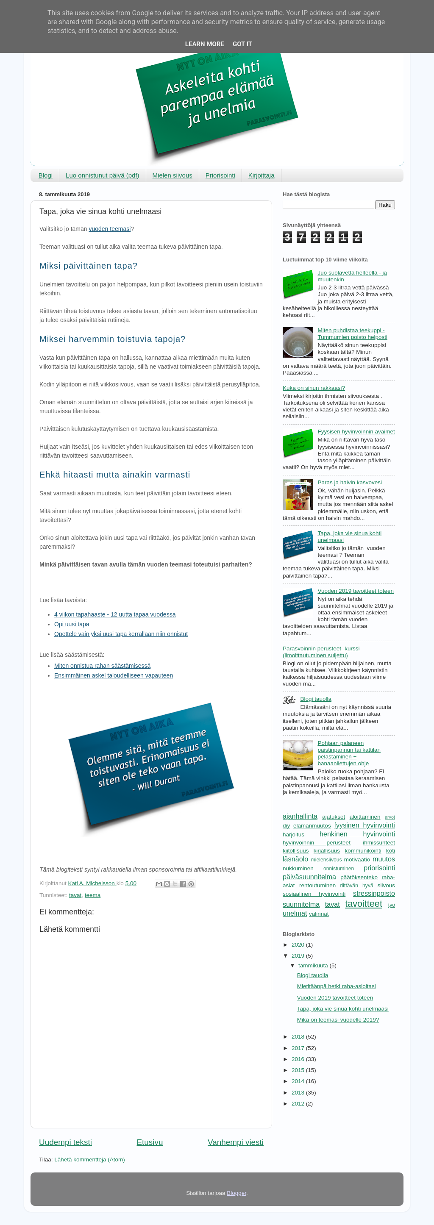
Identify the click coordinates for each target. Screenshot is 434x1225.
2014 (299, 1081)
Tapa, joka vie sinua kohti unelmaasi (343, 1009)
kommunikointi (363, 850)
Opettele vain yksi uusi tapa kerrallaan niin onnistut (121, 634)
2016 (299, 1059)
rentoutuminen (317, 885)
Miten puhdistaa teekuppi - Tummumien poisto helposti (352, 333)
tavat (75, 895)
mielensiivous (326, 860)
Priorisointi (220, 175)
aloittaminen (365, 817)
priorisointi (379, 868)
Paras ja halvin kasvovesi (349, 482)
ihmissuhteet (379, 842)
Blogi (46, 175)
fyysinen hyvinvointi (364, 825)
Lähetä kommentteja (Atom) (89, 1159)
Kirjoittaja (261, 175)
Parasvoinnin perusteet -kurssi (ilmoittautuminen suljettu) (321, 651)
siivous (386, 885)
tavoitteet (363, 903)
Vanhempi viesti (236, 1142)
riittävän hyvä (356, 886)
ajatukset (333, 817)
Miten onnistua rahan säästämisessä (102, 665)
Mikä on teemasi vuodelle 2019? (338, 1020)
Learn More (204, 44)
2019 (299, 956)
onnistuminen (338, 869)
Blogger (236, 1193)
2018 (299, 1036)
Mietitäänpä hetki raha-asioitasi (336, 986)
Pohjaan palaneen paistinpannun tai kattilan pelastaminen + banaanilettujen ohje (349, 753)
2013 (299, 1092)
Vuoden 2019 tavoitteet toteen (355, 591)
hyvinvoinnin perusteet (317, 842)
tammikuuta (314, 965)
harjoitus (293, 834)
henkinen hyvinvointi (357, 834)
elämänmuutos (312, 825)
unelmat (295, 913)
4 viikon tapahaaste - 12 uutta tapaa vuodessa (114, 614)
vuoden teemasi (110, 228)
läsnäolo (295, 859)
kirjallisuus (327, 850)
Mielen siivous (172, 175)
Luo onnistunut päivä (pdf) (102, 175)
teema (93, 895)
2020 (299, 945)
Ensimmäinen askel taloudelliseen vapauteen (113, 675)
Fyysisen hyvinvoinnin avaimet (356, 431)
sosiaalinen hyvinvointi (314, 894)
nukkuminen (298, 868)
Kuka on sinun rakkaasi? (314, 388)
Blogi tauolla (315, 699)
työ (391, 905)
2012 (299, 1103)
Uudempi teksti (65, 1142)
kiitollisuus (296, 850)
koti (390, 850)
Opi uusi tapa (71, 624)
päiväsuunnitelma (309, 877)
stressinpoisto (374, 893)
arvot (390, 816)
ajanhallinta (300, 816)
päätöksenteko (359, 877)
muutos (384, 859)
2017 (299, 1048)
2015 (299, 1070)
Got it (242, 44)
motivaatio (357, 859)
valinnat (319, 914)
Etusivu (150, 1142)
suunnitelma (301, 904)
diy (286, 825)
